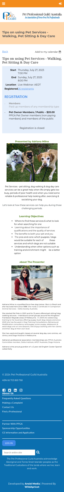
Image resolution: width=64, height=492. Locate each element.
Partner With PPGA (12, 423)
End (13, 77)
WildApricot (32, 487)
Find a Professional (12, 411)
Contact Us (8, 407)
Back (5, 51)
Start (13, 70)
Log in (9, 443)
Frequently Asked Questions (16, 398)
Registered (10, 88)
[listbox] (48, 52)
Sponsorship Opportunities (16, 428)
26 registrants (26, 88)
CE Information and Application (18, 432)
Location (11, 84)
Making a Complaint (12, 402)
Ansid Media (32, 483)
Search (38, 452)
